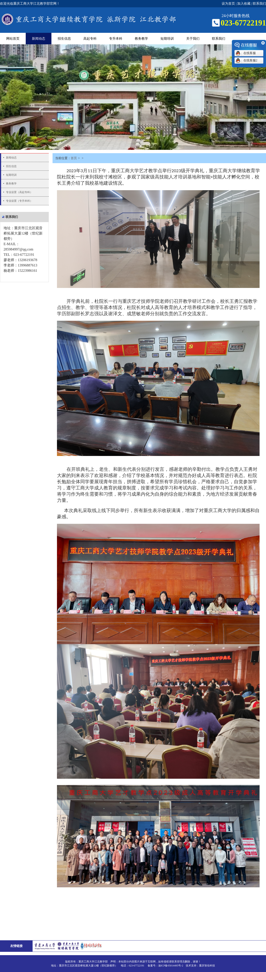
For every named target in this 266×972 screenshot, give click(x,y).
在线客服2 (250, 60)
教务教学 (141, 38)
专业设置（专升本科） (19, 200)
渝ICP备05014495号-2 (170, 965)
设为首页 (228, 3)
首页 (74, 158)
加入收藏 (243, 3)
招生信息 (64, 38)
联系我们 (259, 3)
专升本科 (115, 38)
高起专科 (90, 38)
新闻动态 (38, 38)
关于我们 (193, 38)
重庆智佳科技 (207, 965)
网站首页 (13, 38)
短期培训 (167, 38)
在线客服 (249, 53)
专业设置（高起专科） (19, 192)
